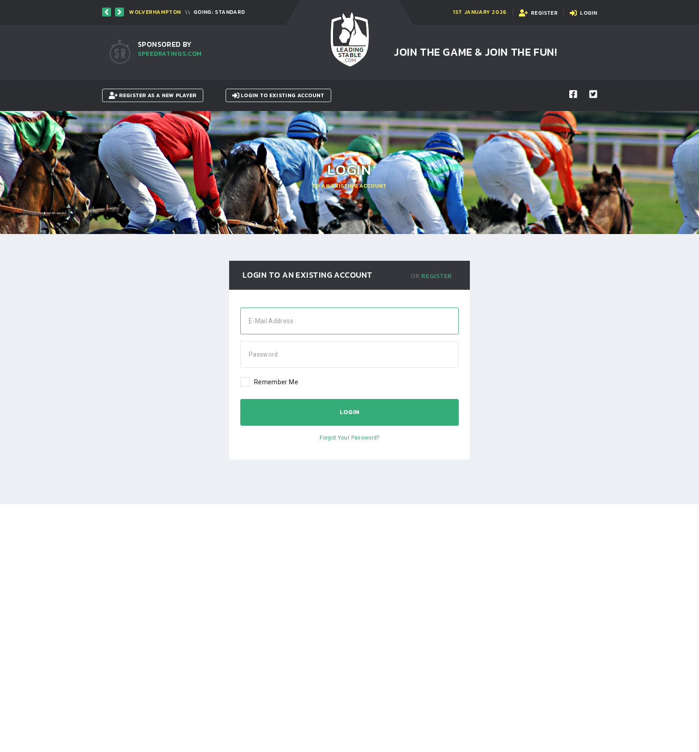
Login (350, 412)
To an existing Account (349, 186)
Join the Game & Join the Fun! (475, 52)
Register (436, 276)
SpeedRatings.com (170, 53)
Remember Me (269, 381)
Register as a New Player (153, 95)
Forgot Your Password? (349, 438)
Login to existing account (278, 95)
